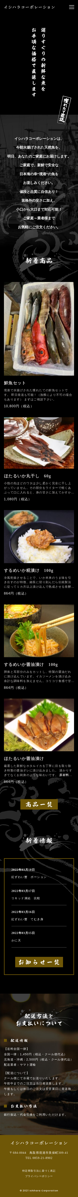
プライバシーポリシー (39, 1176)
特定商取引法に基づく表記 (39, 1170)
